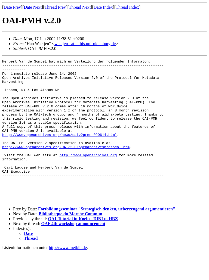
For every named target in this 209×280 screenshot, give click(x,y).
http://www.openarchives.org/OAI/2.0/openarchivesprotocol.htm (66, 164)
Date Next (33, 7)
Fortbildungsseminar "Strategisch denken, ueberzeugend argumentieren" (106, 236)
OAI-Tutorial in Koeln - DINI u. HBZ (83, 246)
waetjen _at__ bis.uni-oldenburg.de (85, 43)
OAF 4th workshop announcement (73, 251)
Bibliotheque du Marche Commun (70, 241)
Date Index (103, 7)
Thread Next (80, 7)
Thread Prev (55, 7)
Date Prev (12, 7)
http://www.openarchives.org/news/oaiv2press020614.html (59, 150)
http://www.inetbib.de (68, 275)
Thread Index (127, 7)
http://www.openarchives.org (88, 174)
